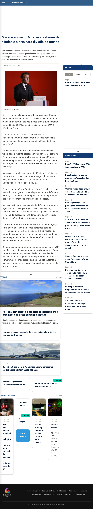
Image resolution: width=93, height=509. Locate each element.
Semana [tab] (78, 74)
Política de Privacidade (65, 495)
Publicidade (61, 491)
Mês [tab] (86, 74)
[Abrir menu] (3, 2)
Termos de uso (48, 495)
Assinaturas (80, 495)
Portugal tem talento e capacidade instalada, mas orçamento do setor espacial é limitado (30, 313)
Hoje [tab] (69, 74)
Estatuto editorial (48, 491)
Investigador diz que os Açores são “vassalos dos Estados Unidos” (77, 178)
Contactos (84, 491)
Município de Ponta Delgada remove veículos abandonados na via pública (77, 289)
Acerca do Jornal (33, 491)
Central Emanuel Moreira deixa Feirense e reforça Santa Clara (76, 259)
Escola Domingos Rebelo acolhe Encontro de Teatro (39, 433)
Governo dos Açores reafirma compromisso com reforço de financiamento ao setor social (76, 242)
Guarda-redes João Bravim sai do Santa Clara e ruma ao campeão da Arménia (77, 192)
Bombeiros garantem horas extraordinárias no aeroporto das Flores (13, 385)
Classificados (73, 491)
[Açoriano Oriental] (7, 497)
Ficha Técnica (36, 495)
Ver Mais (59, 277)
